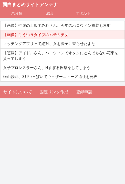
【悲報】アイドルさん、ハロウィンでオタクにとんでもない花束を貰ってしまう (60, 56)
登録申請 (84, 91)
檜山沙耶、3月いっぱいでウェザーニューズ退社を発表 (50, 76)
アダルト (83, 13)
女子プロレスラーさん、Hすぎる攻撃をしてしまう (46, 67)
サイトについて (17, 91)
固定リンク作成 (54, 91)
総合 (50, 13)
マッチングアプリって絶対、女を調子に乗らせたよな (49, 43)
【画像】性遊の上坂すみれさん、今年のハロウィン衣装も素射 (57, 25)
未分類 (16, 13)
